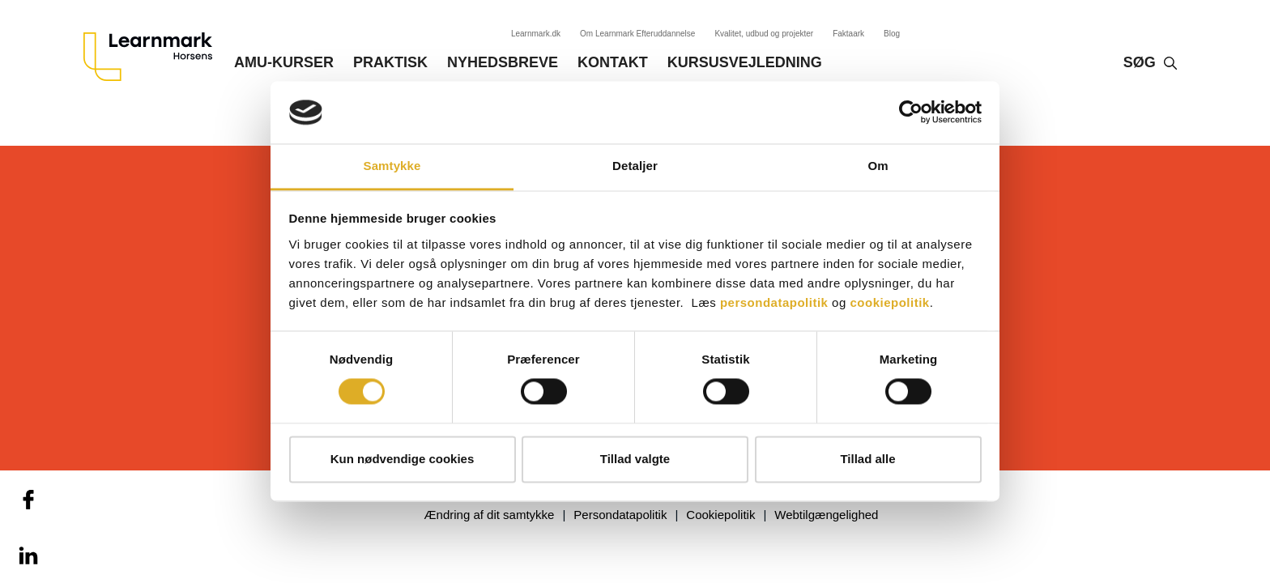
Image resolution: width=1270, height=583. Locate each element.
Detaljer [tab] (635, 165)
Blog (892, 33)
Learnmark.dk (535, 33)
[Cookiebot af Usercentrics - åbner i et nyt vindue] (911, 112)
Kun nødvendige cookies (402, 459)
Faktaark (848, 33)
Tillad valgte (635, 459)
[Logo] (153, 56)
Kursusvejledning (744, 62)
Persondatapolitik (620, 514)
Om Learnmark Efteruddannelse (637, 33)
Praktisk (390, 62)
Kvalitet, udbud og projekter (763, 33)
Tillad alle (867, 459)
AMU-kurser (284, 62)
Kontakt (612, 62)
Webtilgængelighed (826, 514)
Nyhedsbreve (502, 62)
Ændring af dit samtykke (489, 514)
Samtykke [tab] (392, 165)
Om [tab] (877, 165)
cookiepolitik (889, 302)
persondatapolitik (774, 302)
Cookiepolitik (720, 514)
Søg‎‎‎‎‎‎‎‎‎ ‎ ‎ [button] (1143, 62)
